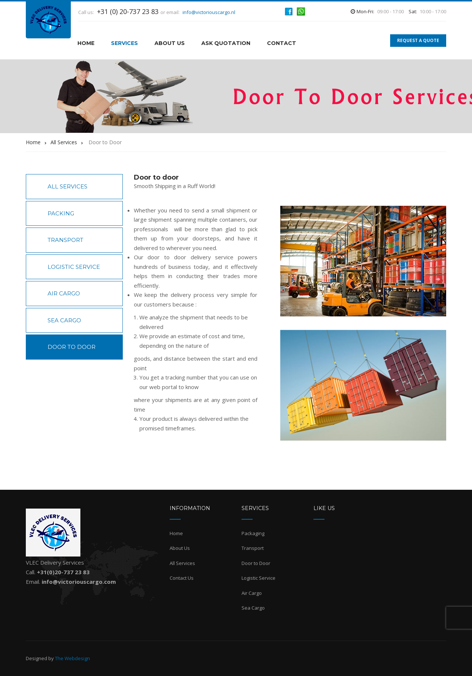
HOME (85, 43)
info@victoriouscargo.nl (209, 12)
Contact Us (182, 578)
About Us (170, 43)
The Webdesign (72, 658)
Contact (281, 43)
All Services (67, 186)
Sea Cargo (64, 320)
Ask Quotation (225, 43)
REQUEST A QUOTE (418, 40)
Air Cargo (64, 293)
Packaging (253, 533)
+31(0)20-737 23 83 (63, 572)
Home (176, 533)
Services (124, 43)
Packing (61, 213)
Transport (65, 239)
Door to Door (72, 346)
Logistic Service (74, 266)
